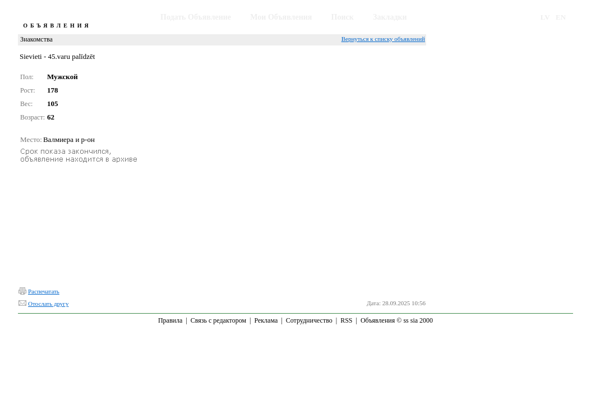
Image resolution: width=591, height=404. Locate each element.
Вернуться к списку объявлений (383, 38)
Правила (170, 320)
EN (561, 17)
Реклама (266, 320)
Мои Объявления (281, 17)
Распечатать (43, 291)
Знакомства (36, 39)
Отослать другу (48, 303)
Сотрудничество (309, 320)
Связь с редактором (218, 320)
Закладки (390, 17)
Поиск (342, 17)
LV (545, 17)
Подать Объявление (195, 17)
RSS (346, 320)
